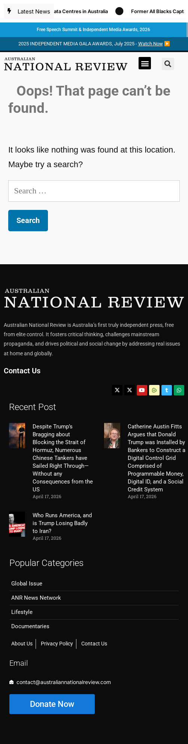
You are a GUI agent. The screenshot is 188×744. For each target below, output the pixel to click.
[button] (145, 63)
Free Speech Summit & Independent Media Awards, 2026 (93, 29)
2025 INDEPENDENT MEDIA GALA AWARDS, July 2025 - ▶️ (94, 43)
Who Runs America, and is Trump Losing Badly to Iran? (62, 523)
